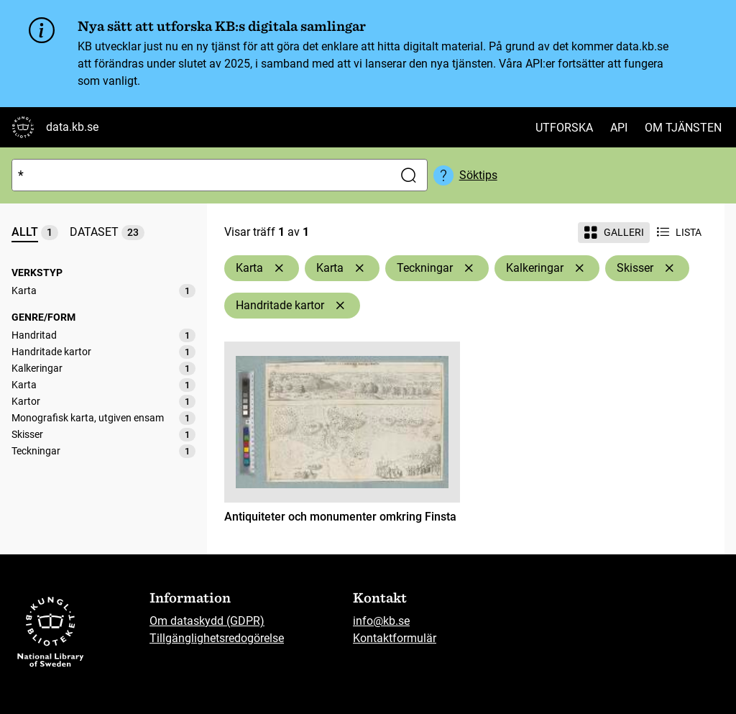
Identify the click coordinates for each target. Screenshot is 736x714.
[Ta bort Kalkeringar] (579, 268)
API (618, 127)
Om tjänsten (683, 127)
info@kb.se (381, 621)
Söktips (478, 175)
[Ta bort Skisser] (669, 268)
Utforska (564, 127)
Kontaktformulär (394, 638)
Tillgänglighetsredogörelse (217, 638)
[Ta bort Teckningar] (468, 268)
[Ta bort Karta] (279, 268)
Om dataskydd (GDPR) (207, 621)
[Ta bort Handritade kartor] (340, 305)
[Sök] (199, 175)
